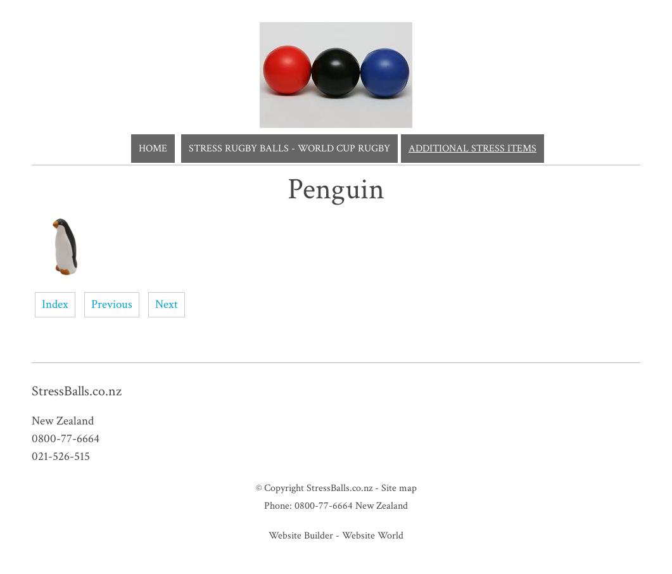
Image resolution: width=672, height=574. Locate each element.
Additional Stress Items (472, 148)
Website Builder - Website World (336, 535)
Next (166, 304)
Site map (399, 488)
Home (153, 148)
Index (55, 304)
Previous (111, 304)
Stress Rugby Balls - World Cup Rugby (289, 148)
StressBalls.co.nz (339, 488)
